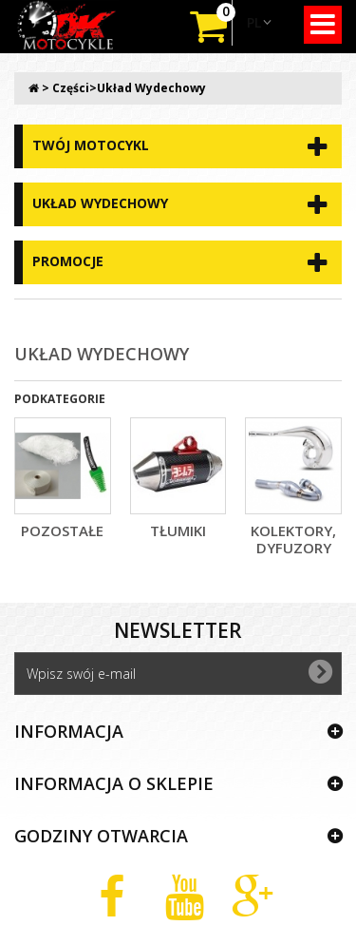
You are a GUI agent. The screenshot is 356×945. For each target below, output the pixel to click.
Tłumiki (178, 530)
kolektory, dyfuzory (293, 539)
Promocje (67, 261)
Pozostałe (62, 530)
